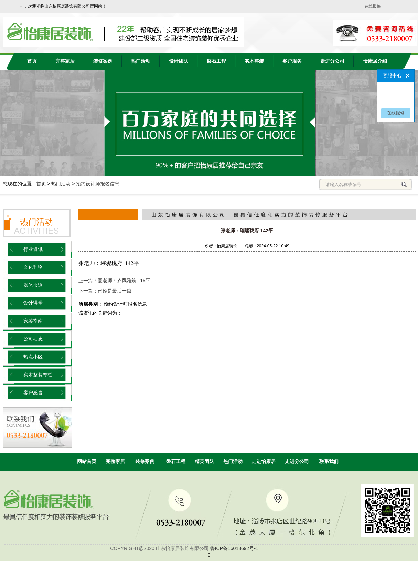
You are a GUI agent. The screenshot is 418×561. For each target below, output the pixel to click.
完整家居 (65, 61)
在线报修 (372, 6)
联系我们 (329, 461)
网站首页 (86, 461)
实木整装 (254, 61)
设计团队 (178, 61)
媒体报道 (33, 285)
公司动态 (33, 338)
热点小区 (33, 356)
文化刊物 (33, 267)
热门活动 (140, 61)
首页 (41, 183)
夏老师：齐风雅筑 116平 (124, 280)
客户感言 (33, 392)
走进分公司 (332, 61)
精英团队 (204, 461)
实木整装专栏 (37, 374)
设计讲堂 (33, 303)
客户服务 (292, 61)
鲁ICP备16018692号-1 (234, 548)
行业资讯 (33, 249)
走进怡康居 (263, 461)
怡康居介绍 (375, 61)
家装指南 (33, 321)
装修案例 (102, 61)
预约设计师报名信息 (97, 183)
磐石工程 (216, 61)
